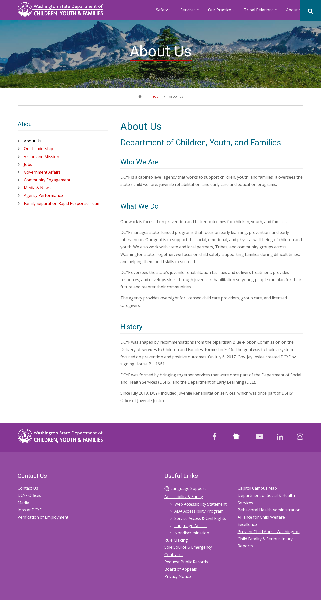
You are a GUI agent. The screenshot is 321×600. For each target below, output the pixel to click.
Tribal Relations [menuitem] (261, 11)
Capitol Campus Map (257, 488)
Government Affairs (42, 172)
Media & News (37, 187)
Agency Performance (43, 195)
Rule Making (176, 540)
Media (23, 503)
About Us (32, 141)
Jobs (28, 164)
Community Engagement (47, 180)
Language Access (190, 525)
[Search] (310, 10)
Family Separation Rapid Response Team (62, 203)
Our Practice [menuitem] (221, 11)
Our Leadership (38, 149)
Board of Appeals (180, 569)
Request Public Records (186, 562)
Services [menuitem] (190, 11)
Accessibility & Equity (183, 496)
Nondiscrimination (191, 533)
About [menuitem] (294, 11)
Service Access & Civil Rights (200, 518)
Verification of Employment (43, 517)
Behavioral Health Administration (269, 510)
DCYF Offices (29, 495)
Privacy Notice (177, 576)
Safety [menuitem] (164, 11)
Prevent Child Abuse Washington (269, 531)
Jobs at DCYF (29, 510)
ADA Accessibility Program (198, 511)
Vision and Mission (41, 156)
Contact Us (28, 488)
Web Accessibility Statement (200, 504)
